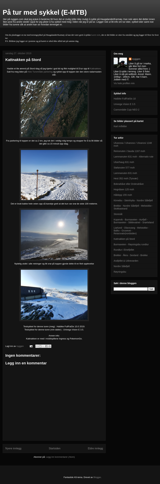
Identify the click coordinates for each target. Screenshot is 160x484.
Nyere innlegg (13, 448)
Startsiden (54, 448)
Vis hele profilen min (124, 83)
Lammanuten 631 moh (125, 173)
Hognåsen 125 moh (124, 189)
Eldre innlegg (95, 448)
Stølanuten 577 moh (124, 167)
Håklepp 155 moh (123, 195)
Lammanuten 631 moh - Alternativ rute (133, 156)
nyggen (136, 59)
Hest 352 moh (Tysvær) (126, 178)
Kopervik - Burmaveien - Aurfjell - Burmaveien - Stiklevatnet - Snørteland (134, 221)
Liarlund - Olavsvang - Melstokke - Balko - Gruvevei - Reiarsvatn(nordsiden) (131, 230)
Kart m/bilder (120, 126)
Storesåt (118, 214)
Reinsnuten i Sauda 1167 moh (129, 151)
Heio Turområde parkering (40, 71)
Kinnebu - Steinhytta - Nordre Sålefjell (133, 200)
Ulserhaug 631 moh (124, 162)
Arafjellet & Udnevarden (126, 260)
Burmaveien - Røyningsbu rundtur (131, 244)
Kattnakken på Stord (124, 239)
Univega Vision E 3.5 (124, 104)
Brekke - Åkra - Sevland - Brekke (131, 255)
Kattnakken (95, 68)
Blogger (97, 477)
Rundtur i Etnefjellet (124, 249)
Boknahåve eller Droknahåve (129, 184)
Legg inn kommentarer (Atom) (60, 457)
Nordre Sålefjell (122, 266)
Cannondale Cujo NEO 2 (126, 109)
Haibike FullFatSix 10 (125, 98)
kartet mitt (95, 35)
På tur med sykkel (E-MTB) (45, 12)
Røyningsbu (120, 271)
